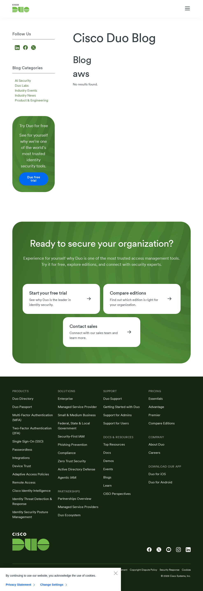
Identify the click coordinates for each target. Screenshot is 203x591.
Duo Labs (22, 86)
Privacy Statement (18, 587)
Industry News (25, 95)
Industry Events (26, 90)
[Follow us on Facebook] (26, 48)
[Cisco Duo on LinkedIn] (188, 549)
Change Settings (51, 587)
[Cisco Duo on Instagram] (178, 549)
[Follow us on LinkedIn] (18, 48)
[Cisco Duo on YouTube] (168, 549)
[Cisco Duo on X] (159, 549)
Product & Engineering (31, 100)
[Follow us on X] (33, 48)
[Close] (116, 576)
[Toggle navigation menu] (187, 8)
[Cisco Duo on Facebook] (149, 549)
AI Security (23, 81)
